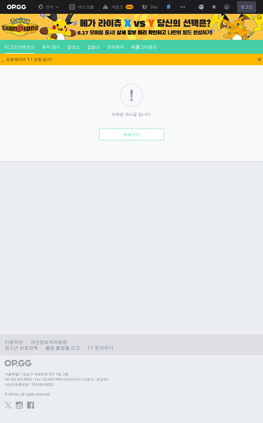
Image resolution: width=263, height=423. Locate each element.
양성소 (73, 47)
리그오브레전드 (20, 49)
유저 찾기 (51, 47)
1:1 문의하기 (100, 348)
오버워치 (115, 47)
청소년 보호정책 (21, 348)
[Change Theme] (214, 7)
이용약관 (14, 342)
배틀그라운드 (144, 47)
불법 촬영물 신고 (62, 348)
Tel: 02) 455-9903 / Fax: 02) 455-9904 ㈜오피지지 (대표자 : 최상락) (56, 379)
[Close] (259, 59)
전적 (48, 6)
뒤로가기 (131, 134)
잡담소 (93, 47)
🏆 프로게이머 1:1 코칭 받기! (26, 59)
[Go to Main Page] (16, 7)
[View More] (183, 7)
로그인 (247, 7)
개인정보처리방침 (48, 342)
